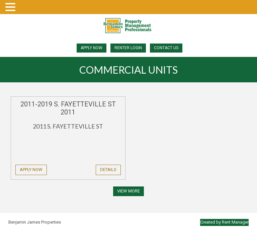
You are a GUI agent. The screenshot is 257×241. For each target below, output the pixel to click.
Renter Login (128, 48)
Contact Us (166, 48)
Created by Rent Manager (224, 222)
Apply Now (91, 48)
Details (108, 169)
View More (128, 190)
